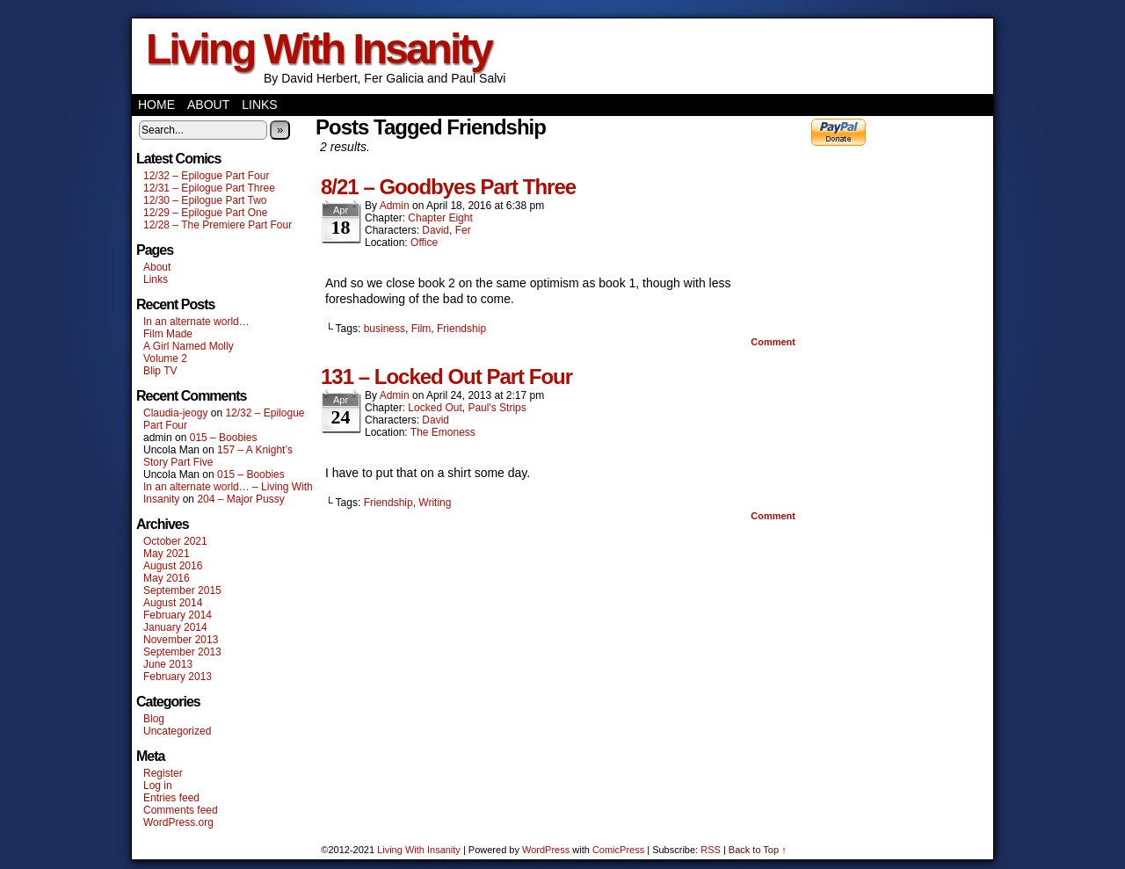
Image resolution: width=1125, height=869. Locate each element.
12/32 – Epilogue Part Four (206, 176)
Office (424, 242)
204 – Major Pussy (240, 499)
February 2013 (177, 676)
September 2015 (182, 590)
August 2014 (172, 603)
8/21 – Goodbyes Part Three (448, 187)
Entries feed (171, 798)
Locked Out (434, 408)
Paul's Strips (497, 408)
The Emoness (442, 432)
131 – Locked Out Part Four (446, 376)
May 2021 (166, 553)
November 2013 (180, 640)
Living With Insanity (318, 48)
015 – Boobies (224, 437)
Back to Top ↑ (758, 849)
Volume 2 (165, 358)
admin (395, 205)
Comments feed (180, 810)
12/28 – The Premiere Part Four (217, 225)
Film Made (167, 334)
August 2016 (172, 566)
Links (259, 105)
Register (163, 773)
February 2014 (177, 615)
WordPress (546, 849)
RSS (710, 849)
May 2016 (166, 578)
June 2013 (167, 664)
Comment (773, 342)
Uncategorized (177, 731)
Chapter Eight (440, 218)
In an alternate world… (196, 321)
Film (421, 328)
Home (156, 105)
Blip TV (160, 371)
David (435, 230)
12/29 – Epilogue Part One (205, 212)
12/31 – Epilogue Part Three (209, 188)
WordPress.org (178, 822)
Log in (157, 785)
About (208, 105)
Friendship (461, 328)
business (384, 328)
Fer (463, 230)
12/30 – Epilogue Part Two (205, 200)
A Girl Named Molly (188, 346)
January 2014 (175, 627)
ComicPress (618, 849)
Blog (153, 719)
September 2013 (182, 652)
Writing (434, 502)
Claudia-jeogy (175, 413)
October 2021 (175, 541)
